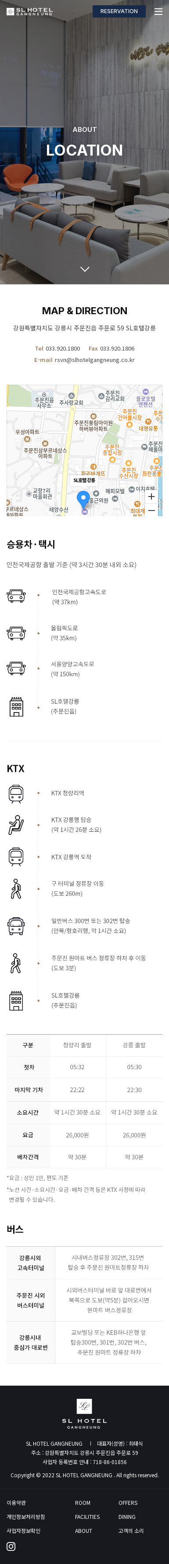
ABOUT (83, 1530)
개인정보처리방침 (26, 1516)
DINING (127, 1516)
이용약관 (16, 1502)
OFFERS (128, 1502)
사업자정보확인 (23, 1530)
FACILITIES (87, 1516)
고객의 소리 (131, 1530)
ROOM (82, 1502)
